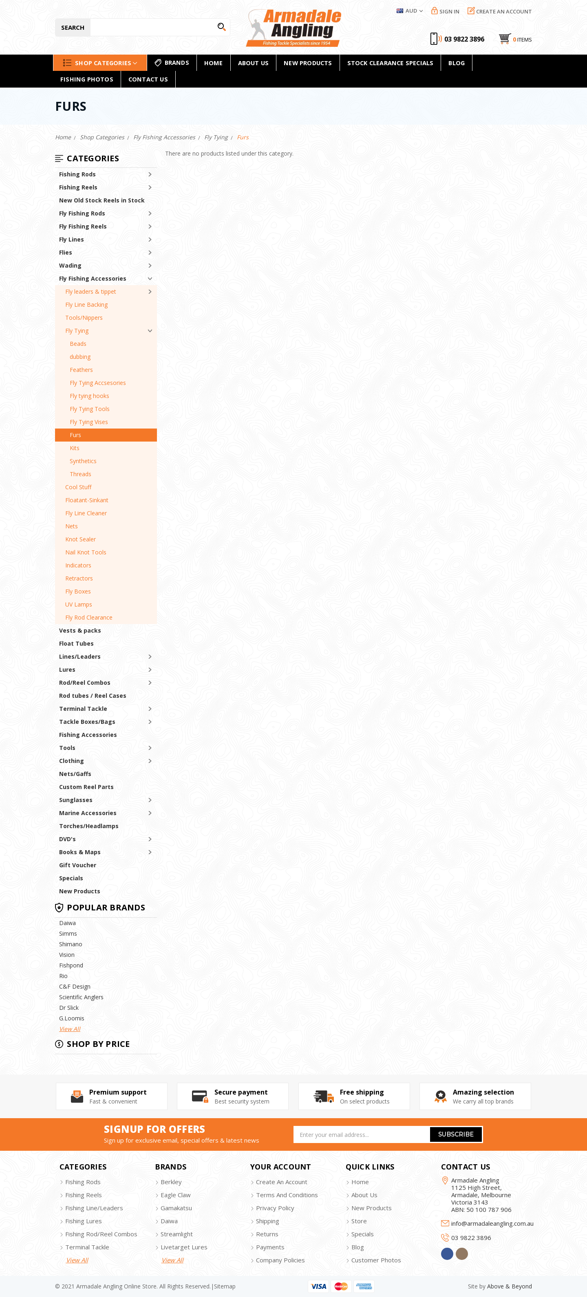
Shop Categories (100, 62)
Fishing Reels (78, 187)
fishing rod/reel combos (101, 1234)
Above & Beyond (509, 1286)
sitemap (225, 1286)
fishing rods (83, 1182)
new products (308, 63)
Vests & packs (80, 630)
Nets (71, 526)
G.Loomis (71, 1018)
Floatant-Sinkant (86, 500)
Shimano (70, 944)
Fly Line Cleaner (86, 513)
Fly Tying (76, 330)
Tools (67, 748)
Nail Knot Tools (85, 552)
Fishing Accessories (88, 735)
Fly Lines (71, 239)
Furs (75, 435)
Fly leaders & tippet (90, 291)
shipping (267, 1221)
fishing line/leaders (94, 1208)
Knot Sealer (80, 539)
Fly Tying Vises (89, 422)
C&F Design (74, 986)
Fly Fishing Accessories (92, 278)
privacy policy (275, 1208)
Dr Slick (69, 1007)
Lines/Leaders (80, 656)
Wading (70, 265)
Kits (74, 448)
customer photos (376, 1260)
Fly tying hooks (89, 396)
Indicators (78, 565)
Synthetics (83, 461)
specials (362, 1234)
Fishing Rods (77, 174)
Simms (68, 933)
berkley (171, 1182)
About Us (253, 63)
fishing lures (83, 1221)
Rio (63, 976)
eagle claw (176, 1195)
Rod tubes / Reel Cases (92, 695)
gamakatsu (176, 1208)
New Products (79, 891)
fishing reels (83, 1195)
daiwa (169, 1221)
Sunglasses (76, 800)
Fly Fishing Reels (83, 226)
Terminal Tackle (83, 708)
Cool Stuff (78, 487)
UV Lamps (78, 604)
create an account (281, 1182)
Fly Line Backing (86, 304)
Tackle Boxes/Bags (87, 721)
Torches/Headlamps (89, 826)
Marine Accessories (88, 813)
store (359, 1221)
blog (357, 1247)
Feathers (81, 370)
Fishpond (71, 965)
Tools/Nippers (84, 317)
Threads (80, 474)
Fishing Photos (86, 79)
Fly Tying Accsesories (98, 383)
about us (364, 1195)
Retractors (79, 578)
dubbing (80, 357)
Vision (67, 954)
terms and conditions (287, 1195)
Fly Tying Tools (90, 409)
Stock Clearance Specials (390, 63)
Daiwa (67, 923)
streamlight (177, 1234)
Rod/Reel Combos (84, 682)
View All (69, 1029)
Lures (67, 669)
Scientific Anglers (81, 997)
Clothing (71, 761)
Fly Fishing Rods (82, 213)
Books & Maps (80, 852)
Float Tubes (76, 643)
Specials (71, 878)
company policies (280, 1260)
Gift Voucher (77, 865)
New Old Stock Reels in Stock (102, 200)
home (213, 63)
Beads (78, 343)
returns (267, 1234)
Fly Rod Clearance (89, 617)
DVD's (67, 839)
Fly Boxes (78, 591)
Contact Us (148, 79)
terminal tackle (87, 1247)
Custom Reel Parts (86, 787)
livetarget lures (184, 1247)
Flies (65, 252)
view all (77, 1260)
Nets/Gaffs (75, 774)
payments (270, 1247)
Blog (456, 63)
